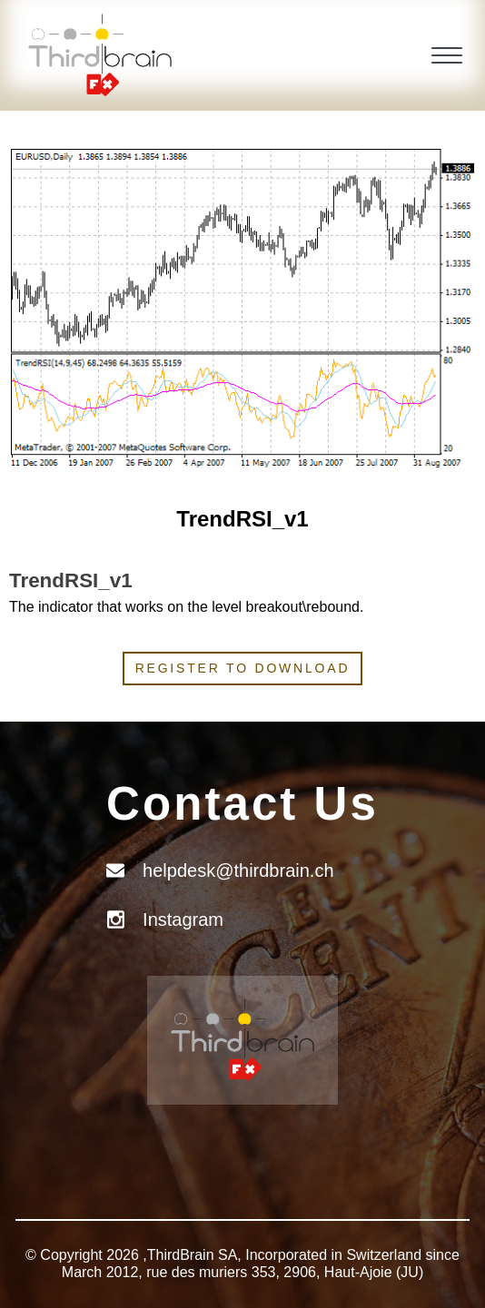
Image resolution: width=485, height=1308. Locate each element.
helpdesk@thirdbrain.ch (238, 870)
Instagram (183, 919)
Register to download (243, 668)
